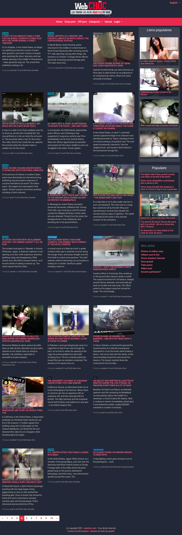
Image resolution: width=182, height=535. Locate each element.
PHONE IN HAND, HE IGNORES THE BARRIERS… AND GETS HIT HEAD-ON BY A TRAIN (112, 338)
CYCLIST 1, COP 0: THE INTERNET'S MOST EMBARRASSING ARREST (112, 268)
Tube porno (147, 265)
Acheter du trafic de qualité (102, 531)
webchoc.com (90, 528)
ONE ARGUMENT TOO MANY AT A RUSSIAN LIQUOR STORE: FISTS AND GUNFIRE (67, 382)
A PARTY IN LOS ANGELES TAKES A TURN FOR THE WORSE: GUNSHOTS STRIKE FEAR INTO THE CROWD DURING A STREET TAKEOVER (21, 39)
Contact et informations (78, 531)
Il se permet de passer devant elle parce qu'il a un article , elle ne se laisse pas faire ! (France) (158, 224)
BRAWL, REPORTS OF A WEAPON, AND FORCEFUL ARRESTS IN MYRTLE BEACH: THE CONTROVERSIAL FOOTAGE (68, 38)
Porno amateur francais (153, 258)
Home (59, 21)
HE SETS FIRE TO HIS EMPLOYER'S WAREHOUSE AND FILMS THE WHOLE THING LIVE (22, 410)
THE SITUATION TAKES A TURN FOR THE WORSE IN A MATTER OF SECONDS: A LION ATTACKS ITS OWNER (67, 338)
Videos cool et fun (150, 254)
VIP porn (82, 21)
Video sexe (146, 268)
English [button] (174, 2)
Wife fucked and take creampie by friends (159, 125)
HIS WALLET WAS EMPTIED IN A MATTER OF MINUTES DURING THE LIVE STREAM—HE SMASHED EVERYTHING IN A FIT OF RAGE (113, 383)
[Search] (176, 22)
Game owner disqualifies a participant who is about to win (157, 181)
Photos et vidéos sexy (152, 251)
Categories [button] (95, 21)
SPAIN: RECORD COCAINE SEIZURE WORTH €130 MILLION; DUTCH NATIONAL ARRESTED (22, 169)
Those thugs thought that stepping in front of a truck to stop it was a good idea (159, 188)
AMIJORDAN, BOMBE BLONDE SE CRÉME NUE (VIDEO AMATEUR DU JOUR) (111, 64)
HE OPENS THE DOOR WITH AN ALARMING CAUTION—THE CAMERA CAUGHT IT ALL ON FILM (22, 242)
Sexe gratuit (147, 261)
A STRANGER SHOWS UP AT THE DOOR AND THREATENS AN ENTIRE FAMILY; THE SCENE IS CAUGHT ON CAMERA (113, 126)
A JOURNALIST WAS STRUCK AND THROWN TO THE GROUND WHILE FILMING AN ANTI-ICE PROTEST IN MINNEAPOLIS (68, 197)
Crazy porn (70, 21)
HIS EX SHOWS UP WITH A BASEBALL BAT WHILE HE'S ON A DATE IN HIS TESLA (21, 124)
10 (51, 518)
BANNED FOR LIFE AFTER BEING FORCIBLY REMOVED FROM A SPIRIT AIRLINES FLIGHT (22, 481)
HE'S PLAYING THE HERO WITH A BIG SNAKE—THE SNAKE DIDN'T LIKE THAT (113, 196)
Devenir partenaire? (151, 271)
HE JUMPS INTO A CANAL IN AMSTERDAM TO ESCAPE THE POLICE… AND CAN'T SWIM (67, 124)
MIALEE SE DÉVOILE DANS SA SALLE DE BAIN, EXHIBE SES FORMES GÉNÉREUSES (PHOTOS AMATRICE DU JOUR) (21, 338)
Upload (108, 21)
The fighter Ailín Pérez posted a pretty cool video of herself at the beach (158, 175)
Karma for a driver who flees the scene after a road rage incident (158, 219)
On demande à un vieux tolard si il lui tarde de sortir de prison (157, 231)
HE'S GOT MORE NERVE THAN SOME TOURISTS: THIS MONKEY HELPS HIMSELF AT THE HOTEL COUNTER (67, 242)
